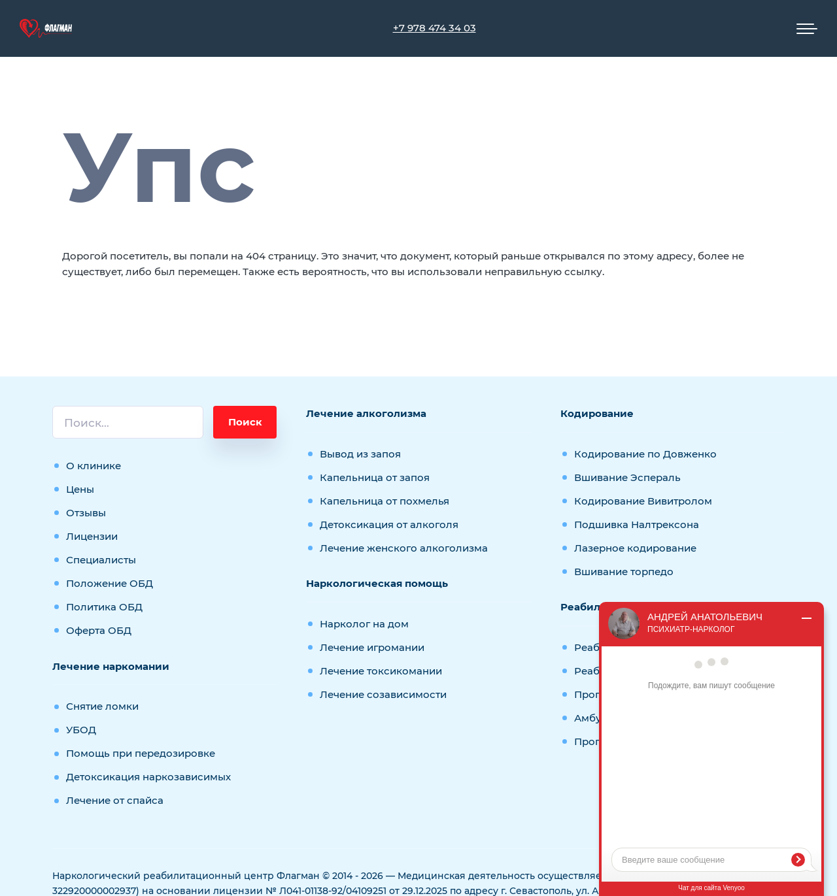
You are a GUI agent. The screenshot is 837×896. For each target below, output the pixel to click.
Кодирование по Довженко (645, 454)
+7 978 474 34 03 (434, 28)
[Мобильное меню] (806, 28)
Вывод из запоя (360, 454)
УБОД (81, 729)
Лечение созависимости (383, 694)
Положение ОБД (109, 583)
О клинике (93, 465)
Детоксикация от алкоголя (389, 524)
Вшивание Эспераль (627, 477)
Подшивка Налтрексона (636, 524)
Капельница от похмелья (384, 501)
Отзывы (86, 512)
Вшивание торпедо (624, 571)
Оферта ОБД (98, 630)
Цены (80, 489)
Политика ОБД (104, 607)
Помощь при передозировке (140, 753)
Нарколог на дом (364, 624)
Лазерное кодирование (635, 548)
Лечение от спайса (114, 800)
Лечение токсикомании (381, 671)
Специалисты (101, 560)
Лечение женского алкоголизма (404, 548)
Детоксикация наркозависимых (148, 777)
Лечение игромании (372, 647)
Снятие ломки (102, 706)
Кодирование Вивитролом (643, 501)
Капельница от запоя (375, 477)
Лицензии (92, 536)
